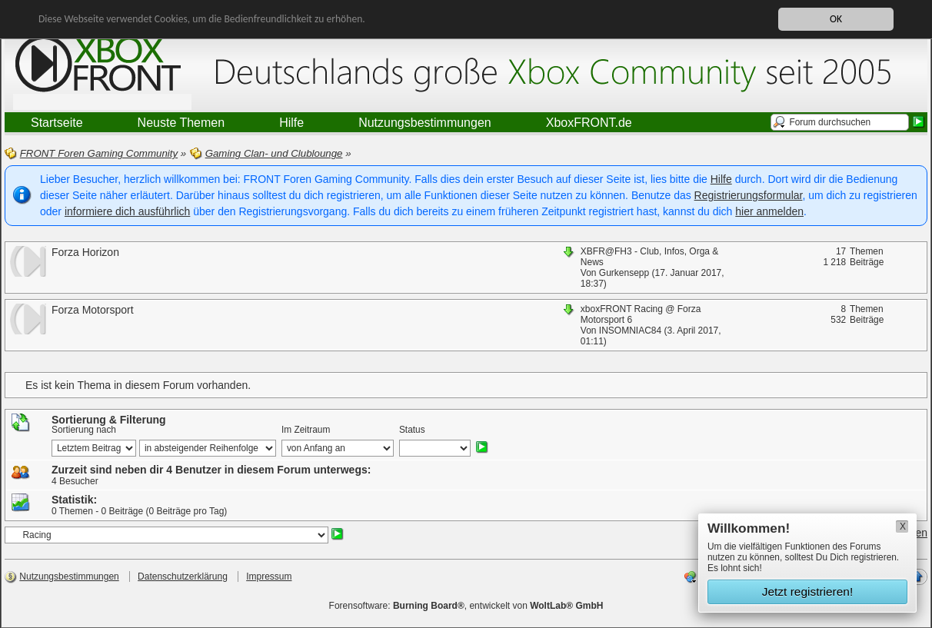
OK (836, 18)
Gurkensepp (624, 272)
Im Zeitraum (305, 429)
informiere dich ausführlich (127, 211)
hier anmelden (769, 211)
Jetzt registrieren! (808, 591)
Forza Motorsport (93, 310)
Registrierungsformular (748, 195)
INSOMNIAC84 (630, 330)
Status (412, 429)
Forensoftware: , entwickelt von (466, 605)
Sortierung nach (84, 429)
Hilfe (721, 179)
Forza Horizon (85, 252)
